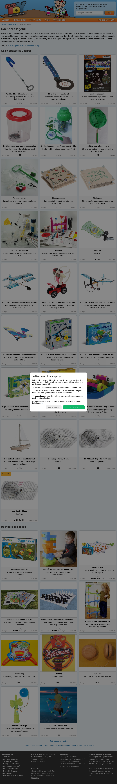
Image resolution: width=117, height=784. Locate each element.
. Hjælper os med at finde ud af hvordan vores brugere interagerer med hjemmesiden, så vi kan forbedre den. (57, 392)
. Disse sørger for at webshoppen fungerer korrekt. (57, 387)
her (42, 403)
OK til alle (73, 407)
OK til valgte (53, 407)
